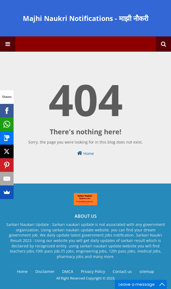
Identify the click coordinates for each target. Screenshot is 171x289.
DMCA (67, 271)
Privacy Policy (93, 271)
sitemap (147, 271)
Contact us (122, 271)
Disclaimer (45, 271)
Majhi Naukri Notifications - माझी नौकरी (85, 18)
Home (85, 153)
